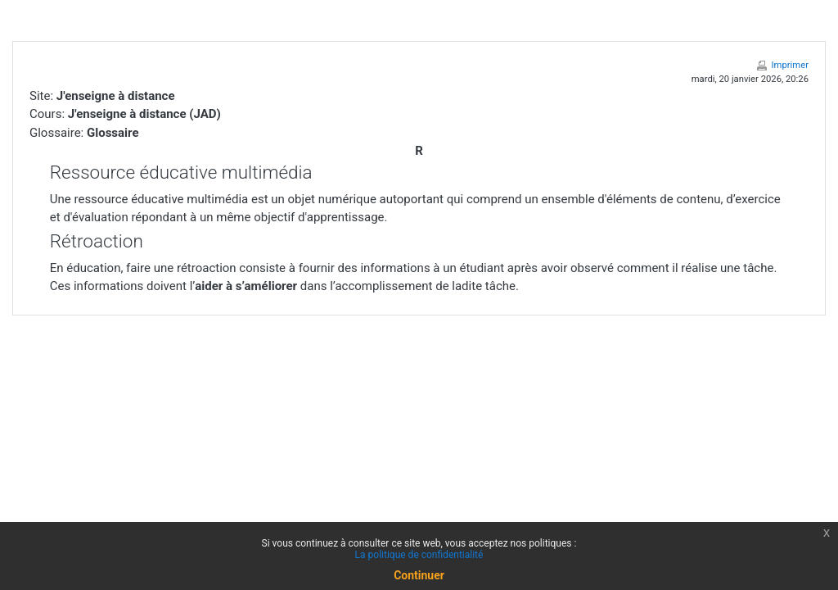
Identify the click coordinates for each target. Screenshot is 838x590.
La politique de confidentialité (419, 554)
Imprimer (790, 65)
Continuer (419, 575)
